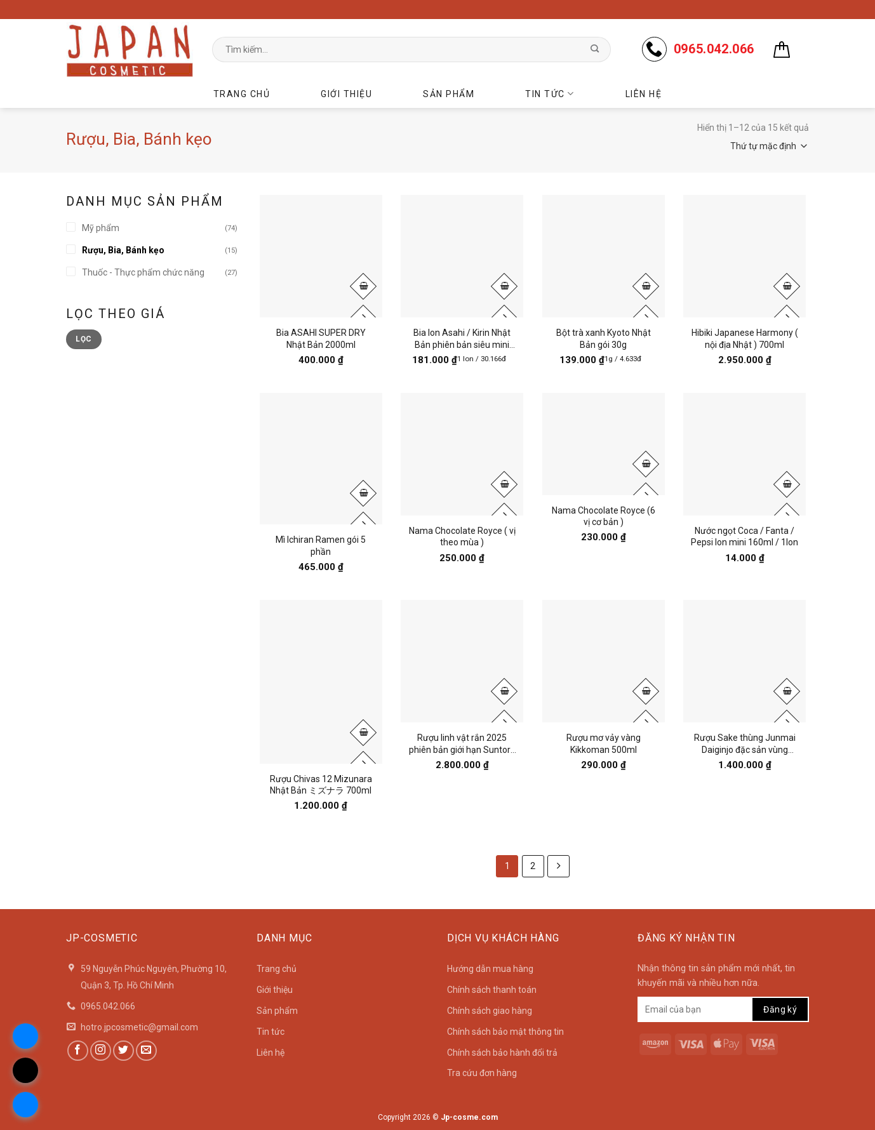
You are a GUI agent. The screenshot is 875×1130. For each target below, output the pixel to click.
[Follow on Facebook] (77, 1050)
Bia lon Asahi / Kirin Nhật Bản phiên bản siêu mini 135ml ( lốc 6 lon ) (462, 339)
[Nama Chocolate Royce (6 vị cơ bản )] (603, 444)
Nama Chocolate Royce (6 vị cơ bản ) (603, 516)
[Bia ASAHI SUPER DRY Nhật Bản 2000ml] (321, 256)
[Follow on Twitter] (123, 1050)
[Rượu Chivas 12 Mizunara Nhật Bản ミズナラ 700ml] (321, 682)
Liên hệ (643, 94)
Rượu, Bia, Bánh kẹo (123, 250)
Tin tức (549, 94)
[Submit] (594, 49)
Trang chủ (242, 94)
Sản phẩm (448, 94)
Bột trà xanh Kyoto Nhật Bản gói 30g (603, 338)
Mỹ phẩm (100, 228)
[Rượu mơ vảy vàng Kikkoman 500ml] (603, 661)
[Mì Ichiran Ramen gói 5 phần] (321, 458)
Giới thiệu (346, 94)
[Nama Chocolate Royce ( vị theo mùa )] (462, 454)
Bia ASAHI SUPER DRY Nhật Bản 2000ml (321, 338)
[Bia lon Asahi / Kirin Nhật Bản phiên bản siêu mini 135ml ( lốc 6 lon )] (462, 256)
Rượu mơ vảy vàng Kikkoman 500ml (603, 743)
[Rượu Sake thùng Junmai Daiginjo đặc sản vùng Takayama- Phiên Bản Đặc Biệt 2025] (744, 661)
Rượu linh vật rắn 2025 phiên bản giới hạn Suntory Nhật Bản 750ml (462, 744)
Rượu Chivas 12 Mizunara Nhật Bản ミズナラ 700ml (321, 784)
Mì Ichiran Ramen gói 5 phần (321, 545)
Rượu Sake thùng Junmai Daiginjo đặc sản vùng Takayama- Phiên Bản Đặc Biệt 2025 (745, 744)
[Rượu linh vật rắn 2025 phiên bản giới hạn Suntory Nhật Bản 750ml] (462, 661)
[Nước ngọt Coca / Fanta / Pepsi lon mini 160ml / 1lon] (744, 454)
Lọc (83, 339)
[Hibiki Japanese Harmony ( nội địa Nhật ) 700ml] (744, 256)
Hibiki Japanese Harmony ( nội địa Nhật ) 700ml (744, 338)
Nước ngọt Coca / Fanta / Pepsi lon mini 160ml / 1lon (744, 536)
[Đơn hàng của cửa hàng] (739, 146)
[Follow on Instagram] (100, 1050)
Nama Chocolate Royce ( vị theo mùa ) (462, 536)
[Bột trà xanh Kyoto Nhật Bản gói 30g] (603, 256)
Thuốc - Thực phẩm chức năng (143, 272)
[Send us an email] (146, 1050)
